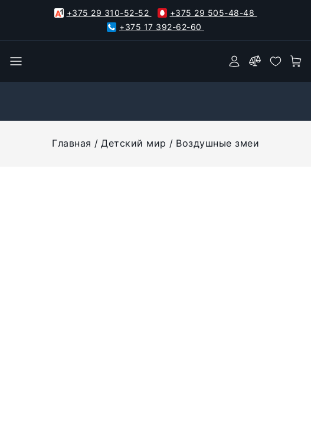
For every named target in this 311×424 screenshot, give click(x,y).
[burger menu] (16, 61)
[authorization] (234, 61)
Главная (71, 143)
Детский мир (133, 143)
